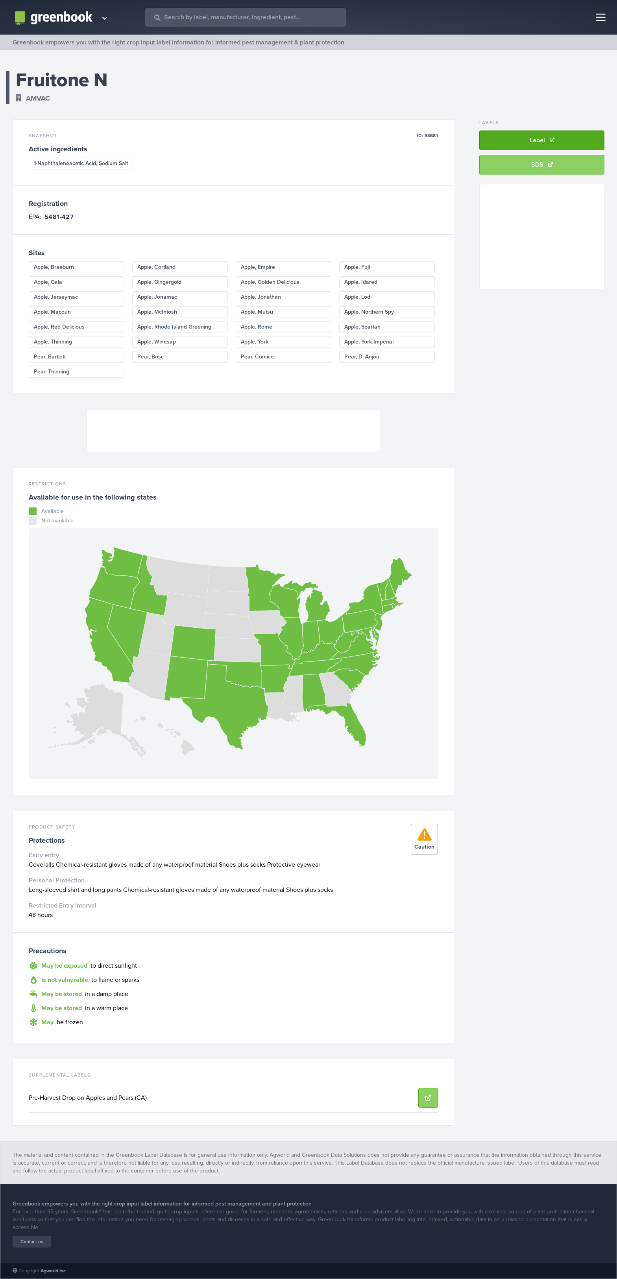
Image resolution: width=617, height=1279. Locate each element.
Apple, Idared (360, 282)
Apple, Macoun (52, 312)
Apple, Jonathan (261, 297)
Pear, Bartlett (50, 356)
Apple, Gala (48, 282)
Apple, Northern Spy (369, 312)
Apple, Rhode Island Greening (174, 326)
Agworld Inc (53, 1270)
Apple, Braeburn (54, 267)
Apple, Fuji (357, 267)
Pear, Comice (257, 356)
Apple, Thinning (53, 341)
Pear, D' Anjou (361, 356)
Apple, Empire (258, 267)
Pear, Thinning (51, 371)
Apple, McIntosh (157, 312)
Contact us (31, 1241)
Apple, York (254, 341)
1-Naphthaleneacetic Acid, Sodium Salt (81, 163)
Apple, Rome (256, 326)
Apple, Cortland (156, 267)
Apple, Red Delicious (59, 326)
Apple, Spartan (362, 326)
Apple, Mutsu (257, 312)
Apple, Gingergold (159, 282)
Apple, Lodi (357, 297)
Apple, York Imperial (368, 341)
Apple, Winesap (156, 341)
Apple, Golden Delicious (270, 282)
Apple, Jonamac (157, 297)
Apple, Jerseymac (56, 297)
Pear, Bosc (150, 356)
